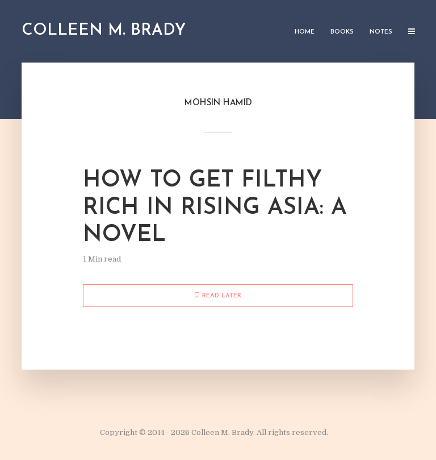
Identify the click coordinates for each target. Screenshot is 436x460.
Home (305, 32)
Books (342, 32)
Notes (381, 32)
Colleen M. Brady (104, 31)
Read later (218, 295)
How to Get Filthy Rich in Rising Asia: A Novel (215, 208)
